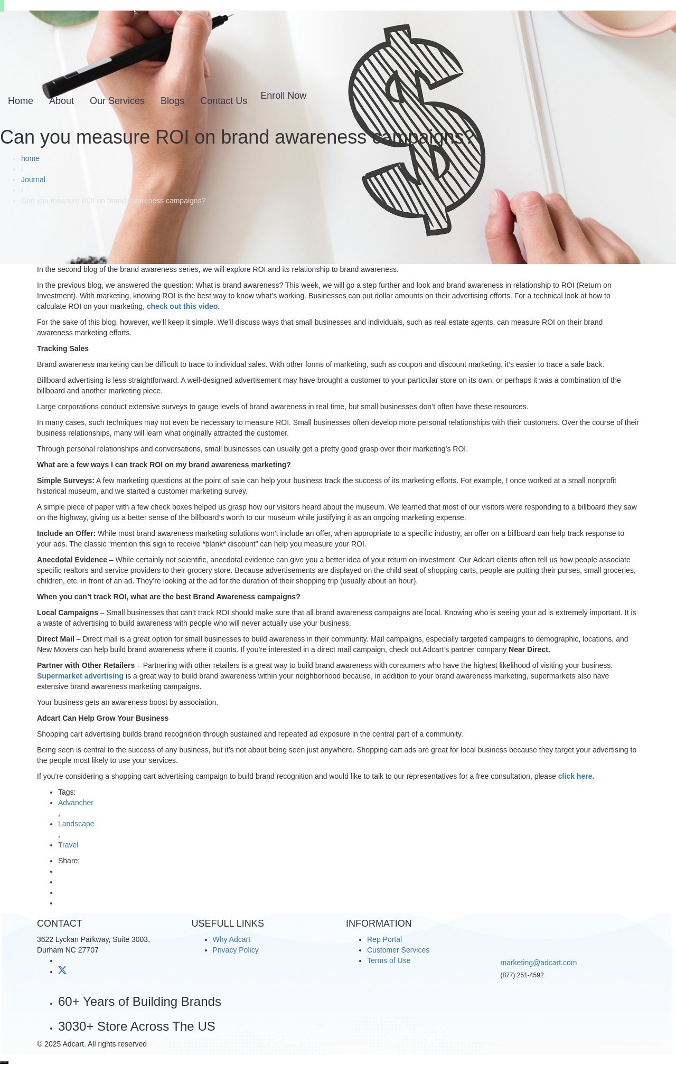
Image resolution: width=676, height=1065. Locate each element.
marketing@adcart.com (539, 962)
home (30, 158)
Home (20, 101)
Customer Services (398, 950)
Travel (68, 845)
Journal (33, 179)
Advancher (75, 802)
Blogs (172, 101)
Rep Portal (384, 939)
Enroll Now (283, 95)
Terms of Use (388, 960)
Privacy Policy (236, 950)
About (61, 101)
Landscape (76, 823)
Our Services (117, 101)
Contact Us (223, 101)
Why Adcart (232, 939)
